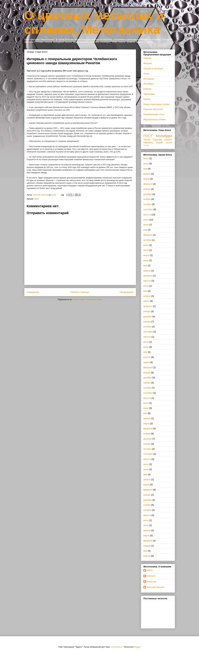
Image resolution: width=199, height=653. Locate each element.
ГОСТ (147, 136)
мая (145, 168)
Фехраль (147, 63)
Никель (147, 99)
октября (147, 204)
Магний (169, 143)
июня (146, 163)
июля (146, 158)
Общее (146, 145)
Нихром (147, 58)
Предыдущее (126, 292)
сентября (148, 209)
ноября (147, 199)
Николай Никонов (155, 587)
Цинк (36, 199)
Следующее (33, 292)
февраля (147, 184)
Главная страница (79, 292)
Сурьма (157, 139)
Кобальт (147, 89)
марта (146, 179)
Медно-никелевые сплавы (156, 104)
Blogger (137, 647)
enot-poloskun (116, 647)
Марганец (148, 142)
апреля (147, 174)
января (147, 189)
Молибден (148, 83)
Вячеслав (151, 581)
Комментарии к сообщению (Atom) (87, 299)
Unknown (151, 576)
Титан (146, 73)
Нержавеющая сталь (154, 114)
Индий (159, 142)
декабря (147, 194)
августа (147, 214)
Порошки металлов (153, 109)
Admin (150, 570)
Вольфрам (148, 79)
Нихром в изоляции (153, 68)
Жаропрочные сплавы (154, 119)
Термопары (149, 94)
